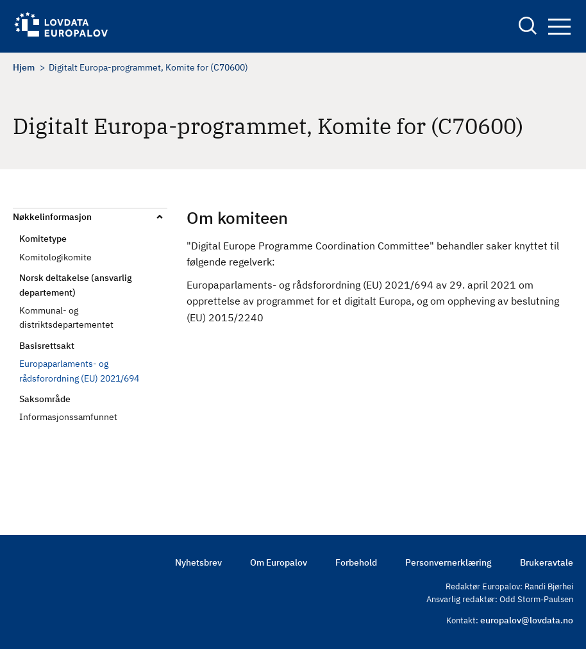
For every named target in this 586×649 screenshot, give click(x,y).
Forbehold (356, 562)
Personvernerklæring (448, 562)
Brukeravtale (546, 562)
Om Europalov (278, 562)
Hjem (24, 67)
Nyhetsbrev (198, 562)
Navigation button (559, 27)
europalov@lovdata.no (526, 620)
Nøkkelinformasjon (52, 217)
